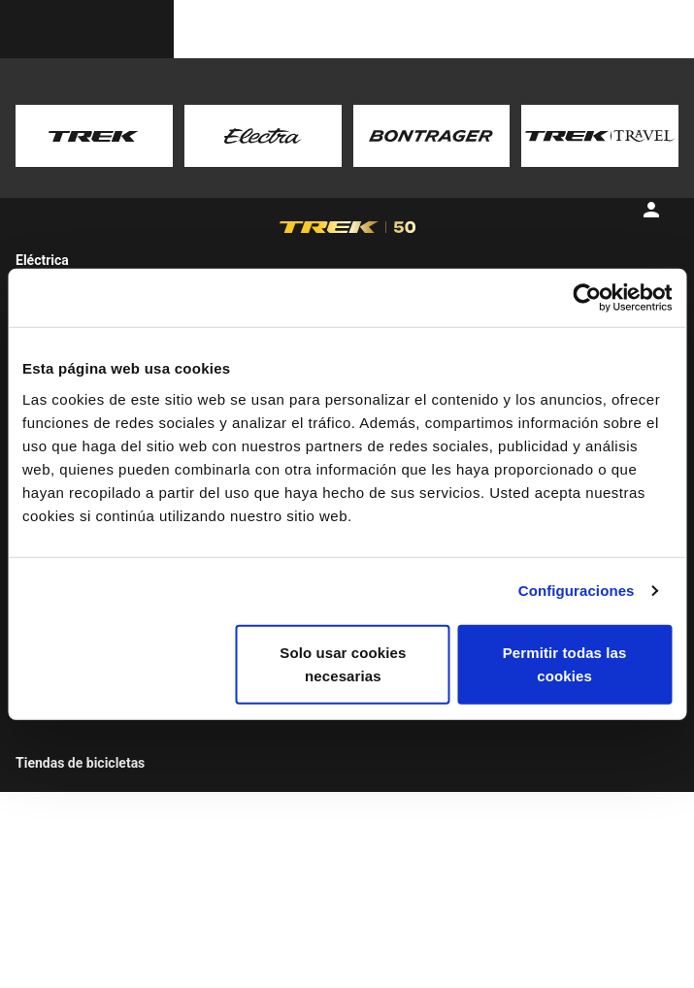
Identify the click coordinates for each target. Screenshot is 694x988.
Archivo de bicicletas (403, 804)
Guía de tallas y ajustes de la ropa (418, 876)
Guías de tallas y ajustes (413, 761)
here (367, 155)
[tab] (174, 251)
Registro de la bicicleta (409, 782)
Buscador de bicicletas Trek (114, 736)
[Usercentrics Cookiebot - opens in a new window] (587, 298)
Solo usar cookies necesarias (343, 663)
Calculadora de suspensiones (388, 835)
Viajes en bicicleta (101, 808)
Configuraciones (576, 590)
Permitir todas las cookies (565, 663)
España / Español (560, 957)
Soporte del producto (404, 740)
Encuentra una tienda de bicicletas (117, 777)
